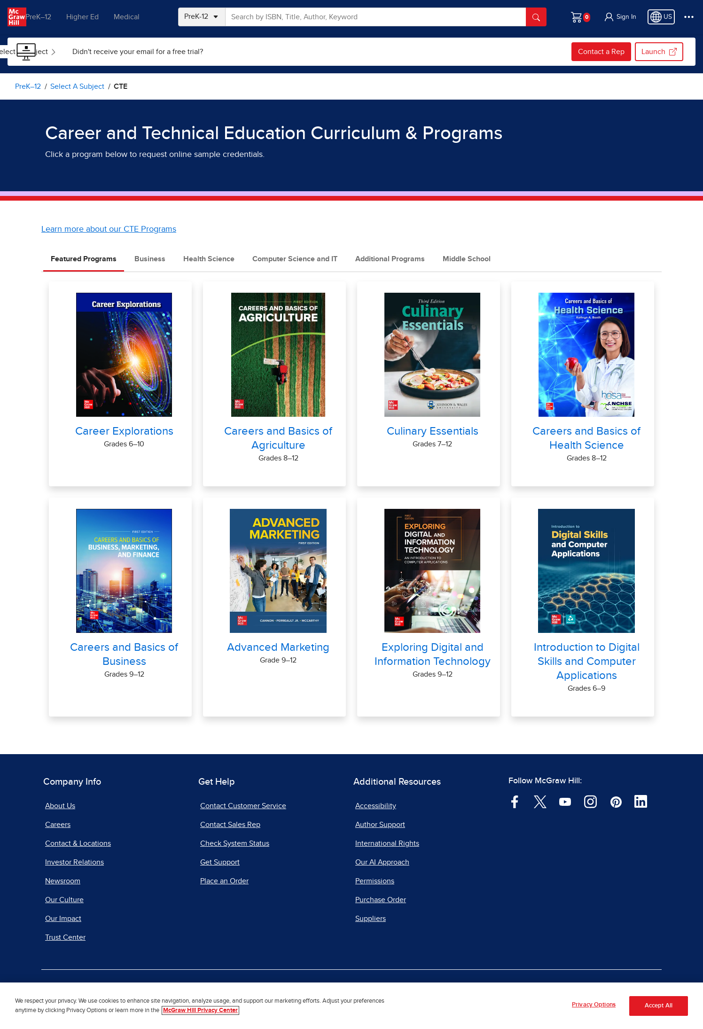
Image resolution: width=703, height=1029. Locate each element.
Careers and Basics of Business (124, 654)
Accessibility (375, 806)
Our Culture (64, 900)
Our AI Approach (382, 862)
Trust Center (65, 937)
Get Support (220, 862)
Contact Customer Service (243, 806)
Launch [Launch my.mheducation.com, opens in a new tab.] (659, 51)
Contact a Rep (601, 51)
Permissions (374, 881)
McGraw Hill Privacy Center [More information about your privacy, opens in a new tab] (200, 1010)
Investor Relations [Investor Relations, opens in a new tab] (74, 862)
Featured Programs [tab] (84, 259)
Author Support (380, 824)
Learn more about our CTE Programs (108, 229)
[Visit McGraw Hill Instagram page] (590, 801)
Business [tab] (149, 259)
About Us (60, 806)
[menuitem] (79, 51)
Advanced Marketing (278, 647)
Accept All (658, 1006)
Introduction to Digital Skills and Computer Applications (587, 661)
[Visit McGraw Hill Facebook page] (514, 801)
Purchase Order (380, 900)
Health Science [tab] (208, 259)
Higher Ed (94, 17)
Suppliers (370, 918)
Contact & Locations (78, 843)
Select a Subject (79, 51)
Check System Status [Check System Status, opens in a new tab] (234, 843)
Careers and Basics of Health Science (586, 438)
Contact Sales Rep (230, 824)
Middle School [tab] (467, 259)
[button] (620, 16)
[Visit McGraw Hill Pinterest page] (615, 801)
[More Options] (688, 16)
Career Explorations (124, 431)
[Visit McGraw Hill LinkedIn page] (640, 801)
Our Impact (63, 918)
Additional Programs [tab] (390, 259)
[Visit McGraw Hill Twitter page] (540, 801)
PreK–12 (50, 17)
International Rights (387, 843)
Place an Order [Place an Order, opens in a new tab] (224, 881)
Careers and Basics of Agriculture (278, 438)
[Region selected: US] (661, 16)
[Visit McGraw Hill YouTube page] (565, 801)
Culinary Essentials (432, 431)
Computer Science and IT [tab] (294, 259)
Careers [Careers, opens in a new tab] (57, 824)
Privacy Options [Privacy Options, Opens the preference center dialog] (594, 1005)
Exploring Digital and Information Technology (433, 654)
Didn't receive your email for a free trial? (190, 51)
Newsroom (62, 881)
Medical (139, 17)
